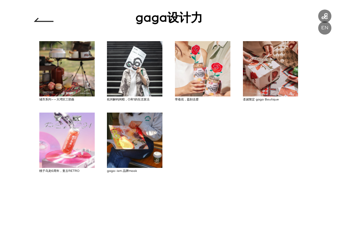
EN (324, 28)
